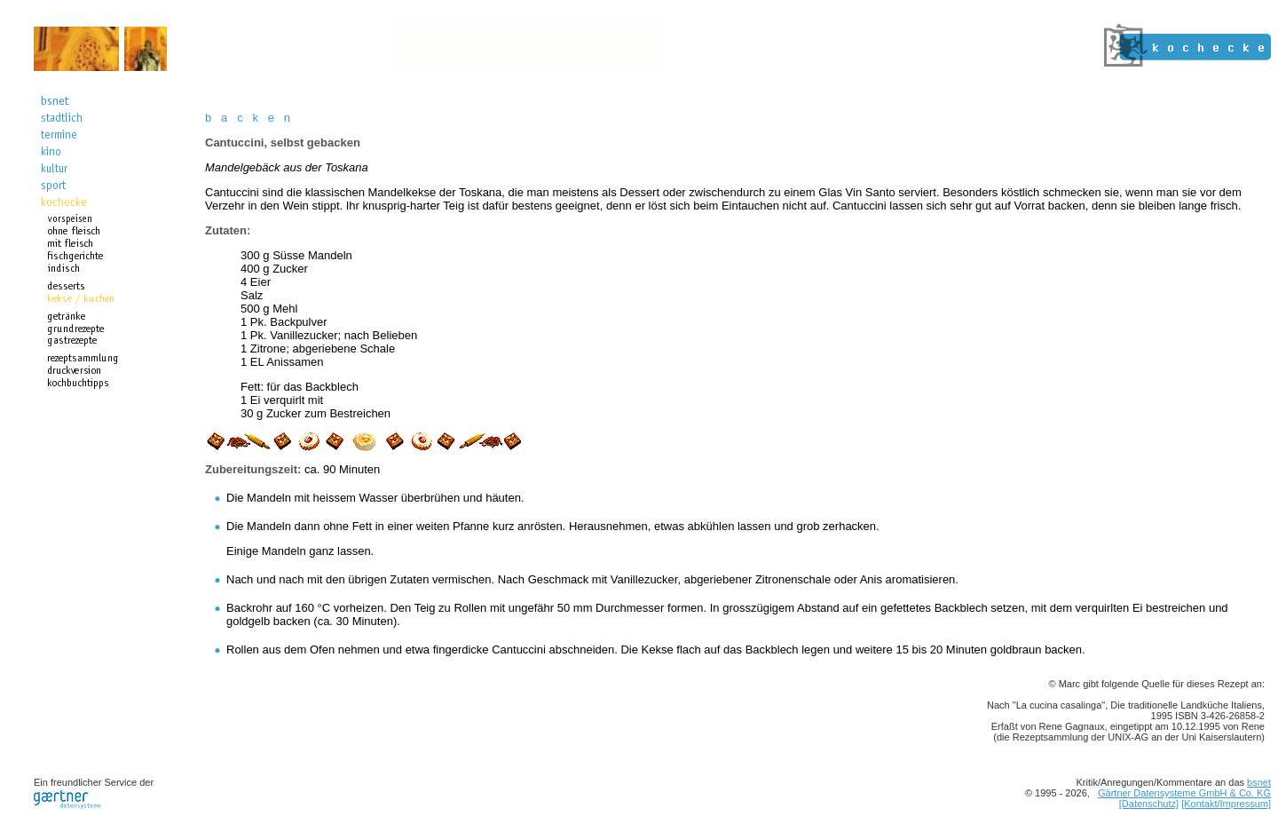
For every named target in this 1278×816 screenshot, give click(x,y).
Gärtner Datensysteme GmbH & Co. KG (1184, 793)
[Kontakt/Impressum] (1226, 803)
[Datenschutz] (1149, 803)
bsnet (1259, 782)
